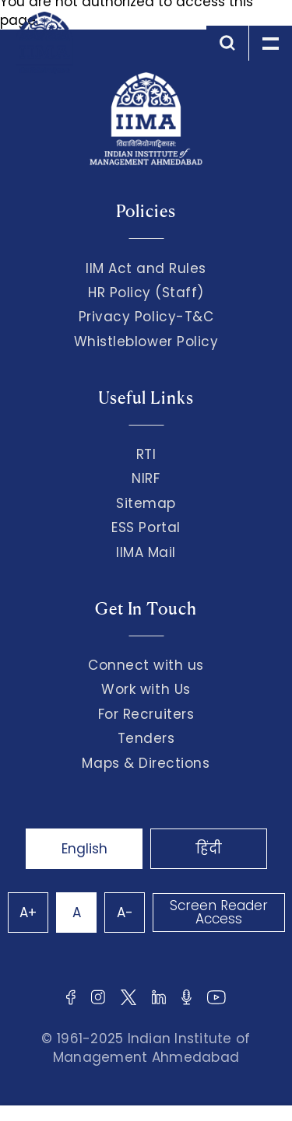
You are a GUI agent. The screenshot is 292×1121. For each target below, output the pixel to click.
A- (125, 912)
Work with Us (145, 689)
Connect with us (146, 665)
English (84, 848)
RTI (146, 454)
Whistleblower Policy (146, 341)
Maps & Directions (145, 763)
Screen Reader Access (219, 912)
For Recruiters (146, 714)
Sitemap (146, 503)
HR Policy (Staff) (146, 292)
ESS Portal (145, 527)
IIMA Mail (146, 552)
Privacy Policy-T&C (146, 316)
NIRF (146, 478)
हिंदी (208, 848)
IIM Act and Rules (146, 268)
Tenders (146, 738)
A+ (28, 912)
